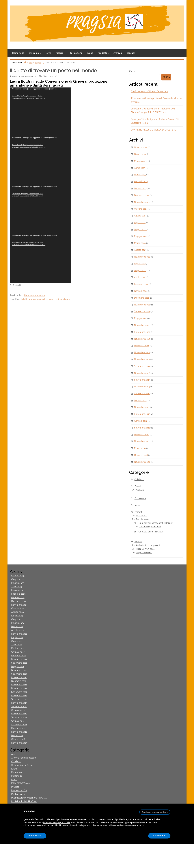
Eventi (90, 52)
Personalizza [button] (34, 835)
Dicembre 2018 (141, 345)
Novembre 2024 (142, 202)
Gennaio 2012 (140, 421)
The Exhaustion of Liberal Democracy (149, 91)
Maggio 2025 (140, 161)
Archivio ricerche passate (148, 545)
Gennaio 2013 (140, 400)
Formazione (76, 52)
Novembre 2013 (142, 386)
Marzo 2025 (140, 174)
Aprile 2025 (139, 168)
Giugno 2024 (140, 229)
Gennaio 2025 (141, 188)
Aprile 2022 (139, 277)
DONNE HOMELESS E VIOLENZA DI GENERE (154, 130)
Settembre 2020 (142, 332)
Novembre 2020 (142, 325)
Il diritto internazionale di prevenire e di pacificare (45, 299)
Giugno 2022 (140, 270)
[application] (40, 111)
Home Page (18, 52)
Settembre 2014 (142, 380)
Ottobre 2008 (141, 455)
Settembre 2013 (142, 393)
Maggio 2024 (140, 236)
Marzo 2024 (140, 243)
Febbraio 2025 (141, 181)
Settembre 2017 (142, 366)
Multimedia (28, 285)
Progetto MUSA (144, 552)
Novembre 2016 (142, 373)
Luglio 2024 (140, 222)
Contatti (131, 52)
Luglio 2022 (140, 263)
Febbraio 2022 (141, 284)
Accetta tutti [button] (159, 835)
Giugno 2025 (140, 154)
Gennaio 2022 (140, 291)
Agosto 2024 (140, 215)
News (48, 52)
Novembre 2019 (142, 339)
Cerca (132, 71)
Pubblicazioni (142, 519)
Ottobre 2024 (140, 209)
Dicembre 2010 (141, 434)
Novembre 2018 (142, 352)
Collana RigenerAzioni (150, 526)
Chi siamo (35, 52)
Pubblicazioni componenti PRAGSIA (155, 523)
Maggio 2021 (140, 318)
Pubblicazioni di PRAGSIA (150, 531)
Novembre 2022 (142, 257)
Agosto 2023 (140, 250)
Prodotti (103, 52)
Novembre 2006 (142, 462)
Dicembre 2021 (141, 298)
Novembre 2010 (142, 441)
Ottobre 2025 (140, 147)
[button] (154, 810)
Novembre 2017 (142, 359)
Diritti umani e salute (34, 295)
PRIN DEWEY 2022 (145, 549)
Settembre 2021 (142, 311)
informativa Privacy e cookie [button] (56, 822)
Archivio (118, 52)
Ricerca (60, 52)
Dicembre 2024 (141, 195)
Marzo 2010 (140, 448)
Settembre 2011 (142, 428)
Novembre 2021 (142, 304)
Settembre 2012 (142, 414)
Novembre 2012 (142, 407)
